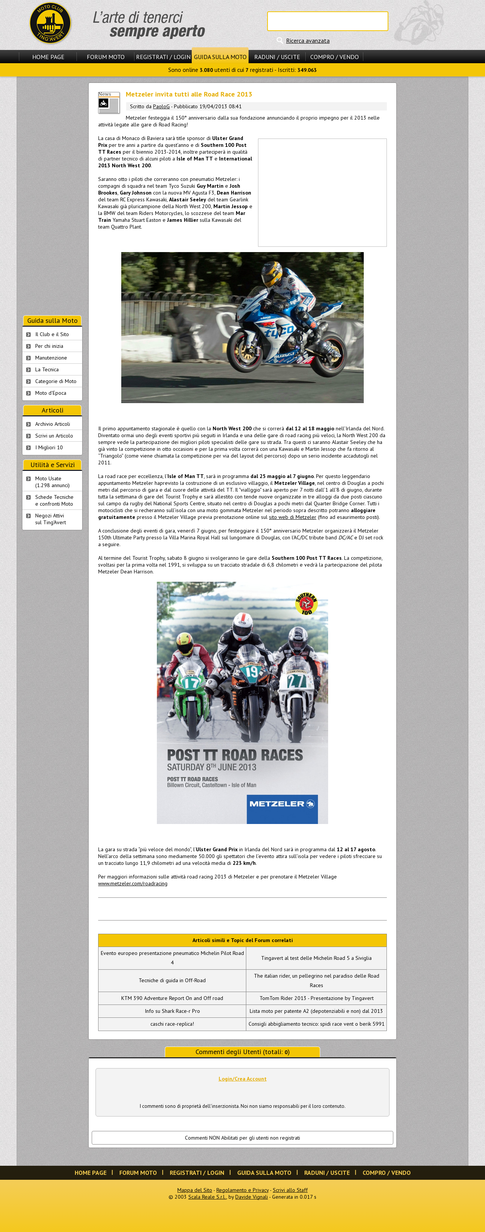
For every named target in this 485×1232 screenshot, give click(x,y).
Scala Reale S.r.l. (207, 1196)
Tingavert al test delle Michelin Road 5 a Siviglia (316, 958)
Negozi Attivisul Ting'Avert (50, 519)
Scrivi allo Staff (290, 1190)
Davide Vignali (251, 1196)
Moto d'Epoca (50, 392)
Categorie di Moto (56, 381)
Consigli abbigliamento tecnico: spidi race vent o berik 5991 (317, 1023)
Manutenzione (51, 357)
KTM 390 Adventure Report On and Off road (172, 998)
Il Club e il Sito (52, 334)
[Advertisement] (322, 192)
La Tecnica (47, 369)
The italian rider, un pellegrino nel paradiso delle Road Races (316, 980)
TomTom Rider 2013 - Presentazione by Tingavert (317, 998)
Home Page (48, 57)
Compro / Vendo (334, 57)
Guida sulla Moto (220, 57)
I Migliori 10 (49, 447)
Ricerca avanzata (308, 40)
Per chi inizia (49, 346)
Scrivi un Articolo (54, 435)
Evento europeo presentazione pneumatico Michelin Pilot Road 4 (172, 958)
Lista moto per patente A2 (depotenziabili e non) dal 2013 (316, 1011)
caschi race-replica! (172, 1023)
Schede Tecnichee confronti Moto (54, 500)
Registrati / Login (163, 57)
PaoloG (161, 106)
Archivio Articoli (52, 424)
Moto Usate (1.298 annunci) (52, 482)
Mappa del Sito (194, 1190)
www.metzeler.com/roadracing (132, 883)
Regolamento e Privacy (242, 1190)
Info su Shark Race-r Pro (172, 1011)
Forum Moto (106, 57)
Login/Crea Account (243, 1078)
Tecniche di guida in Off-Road (172, 980)
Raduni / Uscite (277, 57)
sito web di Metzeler (292, 517)
